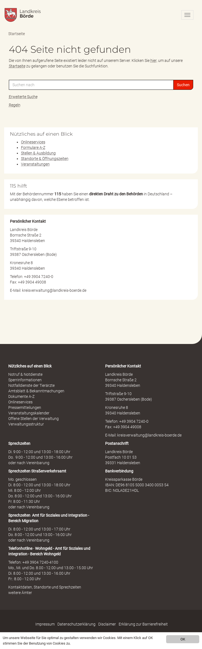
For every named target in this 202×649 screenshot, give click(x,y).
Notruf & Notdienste (25, 374)
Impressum (45, 624)
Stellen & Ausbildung (38, 153)
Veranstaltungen (35, 164)
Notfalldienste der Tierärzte (31, 385)
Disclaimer (107, 624)
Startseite (16, 33)
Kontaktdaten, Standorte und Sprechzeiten (44, 587)
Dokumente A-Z (21, 396)
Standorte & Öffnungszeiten (44, 158)
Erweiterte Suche (23, 96)
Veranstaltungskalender (28, 413)
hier (153, 60)
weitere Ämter (20, 592)
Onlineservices (33, 142)
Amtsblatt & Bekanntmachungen (36, 391)
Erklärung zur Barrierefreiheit (143, 624)
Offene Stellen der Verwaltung (33, 418)
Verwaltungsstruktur (26, 424)
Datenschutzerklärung (76, 624)
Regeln (14, 105)
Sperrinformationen (25, 380)
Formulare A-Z (33, 147)
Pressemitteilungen (24, 407)
